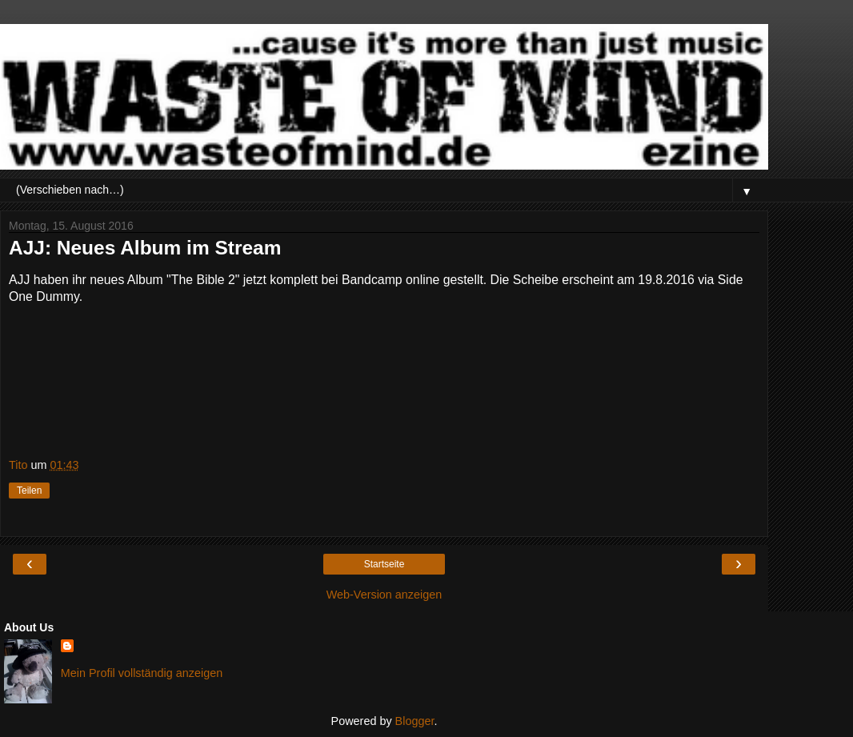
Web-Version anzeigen (384, 594)
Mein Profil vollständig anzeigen (141, 673)
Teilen (29, 490)
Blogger (415, 721)
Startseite (384, 564)
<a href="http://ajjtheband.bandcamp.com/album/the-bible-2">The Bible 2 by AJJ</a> (384, 386)
